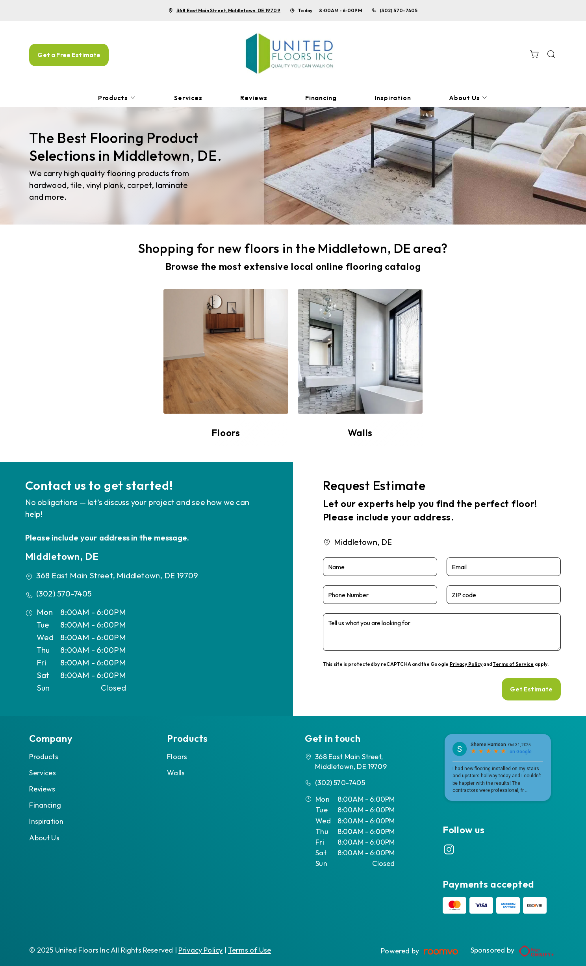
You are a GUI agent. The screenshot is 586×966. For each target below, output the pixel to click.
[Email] (504, 566)
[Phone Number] (380, 594)
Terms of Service (513, 664)
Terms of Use (249, 950)
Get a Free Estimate (68, 55)
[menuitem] (117, 97)
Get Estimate (531, 689)
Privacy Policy (466, 664)
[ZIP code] (504, 594)
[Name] (380, 566)
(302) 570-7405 (398, 10)
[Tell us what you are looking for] (442, 632)
